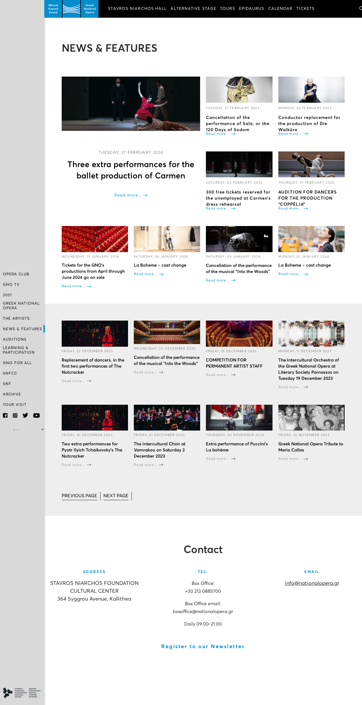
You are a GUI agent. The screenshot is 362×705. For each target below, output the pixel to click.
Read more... (128, 195)
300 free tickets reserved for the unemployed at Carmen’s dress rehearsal (238, 198)
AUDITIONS (15, 339)
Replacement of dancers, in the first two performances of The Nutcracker (93, 366)
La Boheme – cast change (160, 265)
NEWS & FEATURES (22, 329)
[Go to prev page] (80, 495)
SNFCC (10, 373)
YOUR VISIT (15, 405)
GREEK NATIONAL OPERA (21, 306)
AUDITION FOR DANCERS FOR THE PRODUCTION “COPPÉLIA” (307, 198)
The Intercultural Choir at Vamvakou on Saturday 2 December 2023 (160, 450)
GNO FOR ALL (17, 363)
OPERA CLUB (16, 274)
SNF (7, 384)
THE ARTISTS (16, 319)
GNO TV (11, 285)
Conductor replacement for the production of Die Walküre (309, 123)
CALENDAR (281, 9)
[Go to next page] (116, 495)
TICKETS (306, 9)
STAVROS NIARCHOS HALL (138, 9)
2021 (7, 295)
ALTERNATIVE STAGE (194, 9)
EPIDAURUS (252, 9)
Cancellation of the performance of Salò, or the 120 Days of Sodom (238, 123)
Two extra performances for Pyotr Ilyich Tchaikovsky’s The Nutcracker (92, 450)
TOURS (228, 9)
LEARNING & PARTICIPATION (19, 350)
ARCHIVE (12, 394)
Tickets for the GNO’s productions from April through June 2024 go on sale (93, 271)
